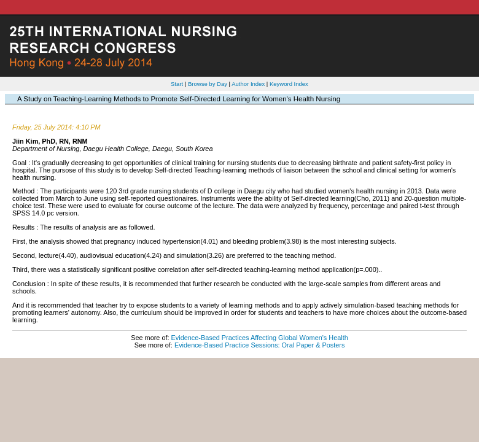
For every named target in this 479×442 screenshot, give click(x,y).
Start (177, 83)
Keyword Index (289, 83)
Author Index (248, 83)
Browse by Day (207, 83)
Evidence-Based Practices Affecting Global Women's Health (259, 337)
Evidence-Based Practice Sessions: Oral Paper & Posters (259, 345)
